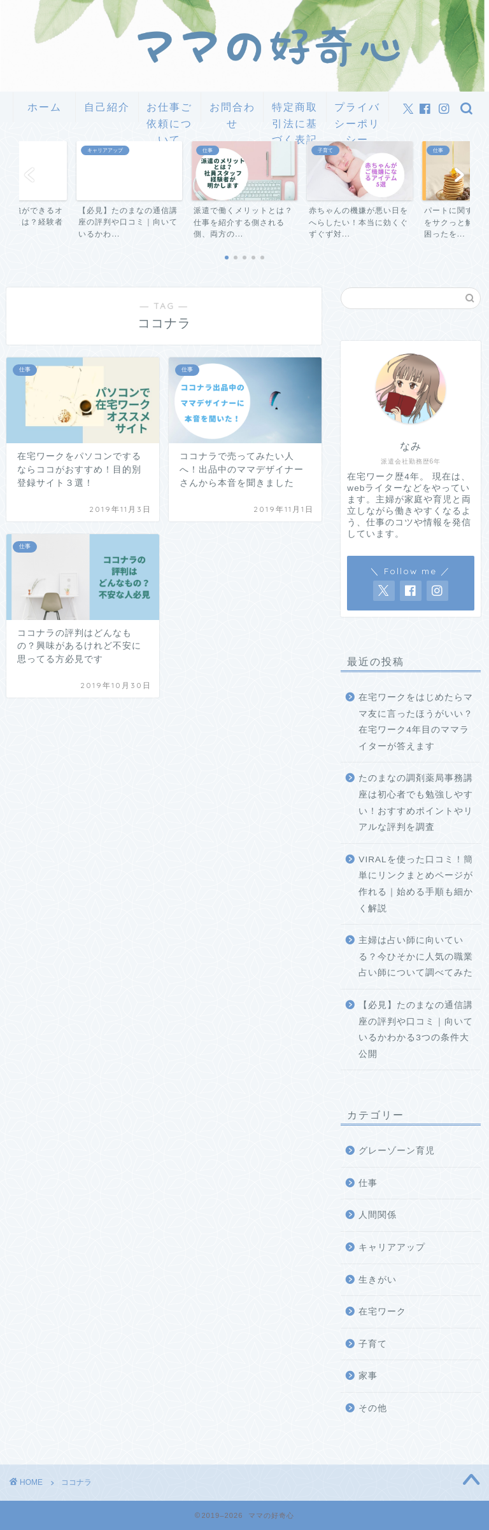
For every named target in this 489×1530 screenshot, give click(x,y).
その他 (372, 1408)
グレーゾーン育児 (396, 1150)
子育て (372, 1344)
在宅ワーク (382, 1311)
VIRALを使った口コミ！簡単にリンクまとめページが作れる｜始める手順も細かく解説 (415, 884)
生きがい (377, 1280)
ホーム (44, 106)
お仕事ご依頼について (169, 111)
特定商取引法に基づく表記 (295, 111)
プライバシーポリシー (357, 111)
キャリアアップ (391, 1247)
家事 (368, 1376)
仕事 (368, 1183)
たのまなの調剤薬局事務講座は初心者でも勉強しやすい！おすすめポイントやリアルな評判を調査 (415, 802)
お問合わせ (232, 111)
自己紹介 (107, 106)
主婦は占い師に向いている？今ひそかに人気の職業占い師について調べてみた (415, 956)
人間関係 (377, 1215)
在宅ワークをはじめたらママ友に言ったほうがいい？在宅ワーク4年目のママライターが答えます (415, 722)
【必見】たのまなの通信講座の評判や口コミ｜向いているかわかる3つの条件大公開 (415, 1029)
